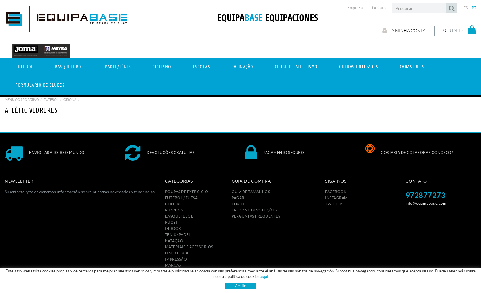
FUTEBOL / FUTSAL (182, 198)
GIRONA (69, 99)
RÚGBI (171, 222)
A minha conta (401, 30)
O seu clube (177, 253)
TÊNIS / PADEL (178, 235)
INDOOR (173, 228)
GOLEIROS (175, 204)
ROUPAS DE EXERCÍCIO (186, 192)
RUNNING (174, 210)
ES (466, 8)
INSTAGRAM (336, 198)
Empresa (355, 8)
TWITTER (333, 204)
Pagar (238, 198)
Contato (379, 8)
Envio (238, 204)
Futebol (51, 99)
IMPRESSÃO (176, 259)
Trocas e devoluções (254, 210)
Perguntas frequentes (256, 216)
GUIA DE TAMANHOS (251, 192)
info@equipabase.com (426, 203)
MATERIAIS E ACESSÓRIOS (189, 247)
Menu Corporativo (22, 99)
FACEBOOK (335, 192)
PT (474, 8)
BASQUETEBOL (179, 216)
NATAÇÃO (174, 241)
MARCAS (173, 265)
